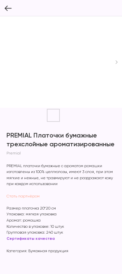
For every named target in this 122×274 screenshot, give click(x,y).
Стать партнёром (23, 196)
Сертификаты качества (31, 239)
